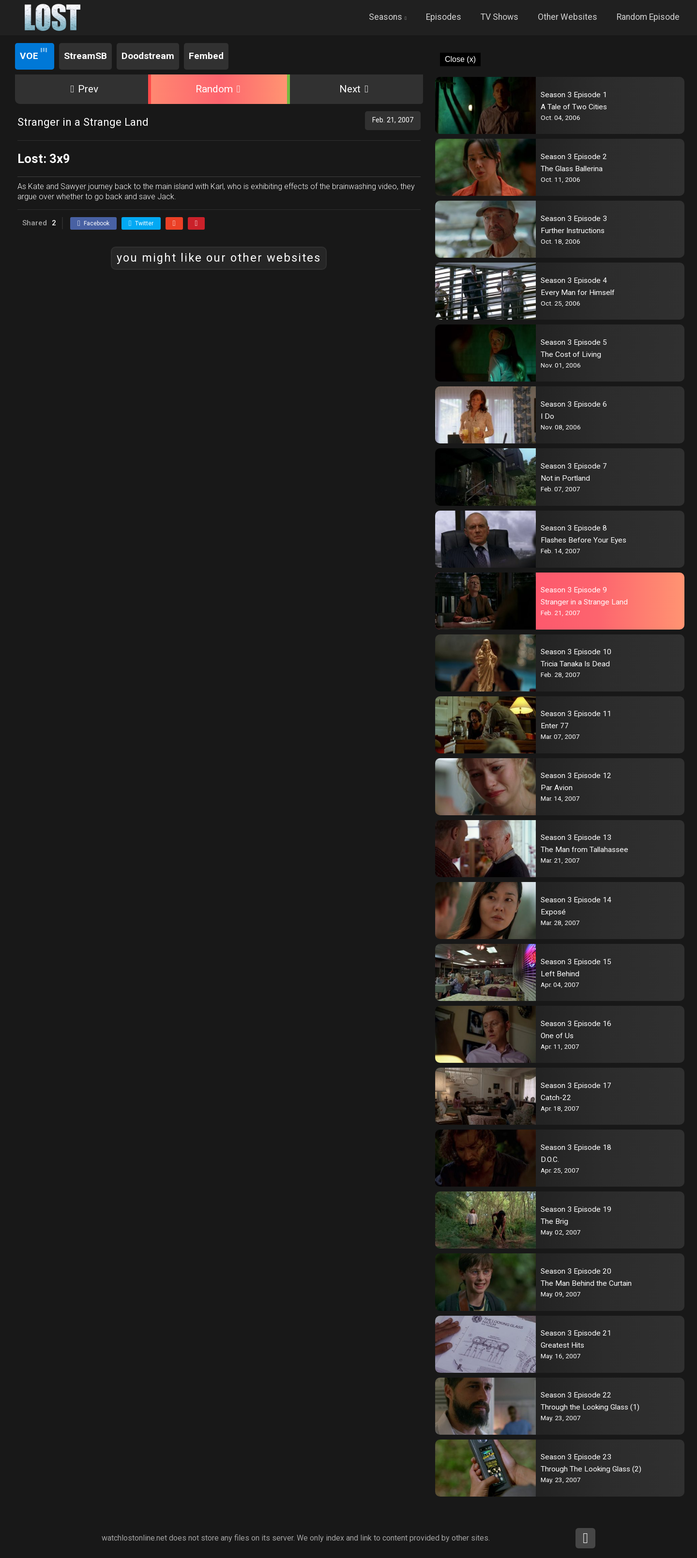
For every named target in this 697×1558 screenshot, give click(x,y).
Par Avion (557, 787)
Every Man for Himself (578, 292)
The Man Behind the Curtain (586, 1283)
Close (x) (460, 59)
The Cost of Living (571, 354)
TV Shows (499, 17)
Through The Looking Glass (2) (591, 1469)
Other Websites (567, 17)
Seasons (385, 17)
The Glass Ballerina (572, 168)
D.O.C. (550, 1159)
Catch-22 (556, 1097)
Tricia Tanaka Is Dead (575, 664)
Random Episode (648, 17)
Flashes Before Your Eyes (583, 540)
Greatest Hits (562, 1345)
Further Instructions (573, 230)
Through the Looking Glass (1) (590, 1407)
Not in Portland (565, 478)
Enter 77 (555, 725)
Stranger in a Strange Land (584, 602)
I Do (547, 416)
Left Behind (560, 974)
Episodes (443, 17)
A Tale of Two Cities (574, 107)
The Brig (554, 1221)
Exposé (553, 912)
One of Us (557, 1035)
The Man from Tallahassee (584, 849)
